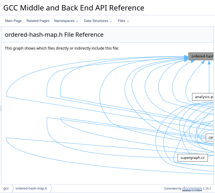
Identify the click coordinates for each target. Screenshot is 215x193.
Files (123, 21)
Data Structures (98, 21)
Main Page (13, 21)
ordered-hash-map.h (31, 188)
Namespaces (66, 21)
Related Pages (37, 21)
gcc (6, 188)
